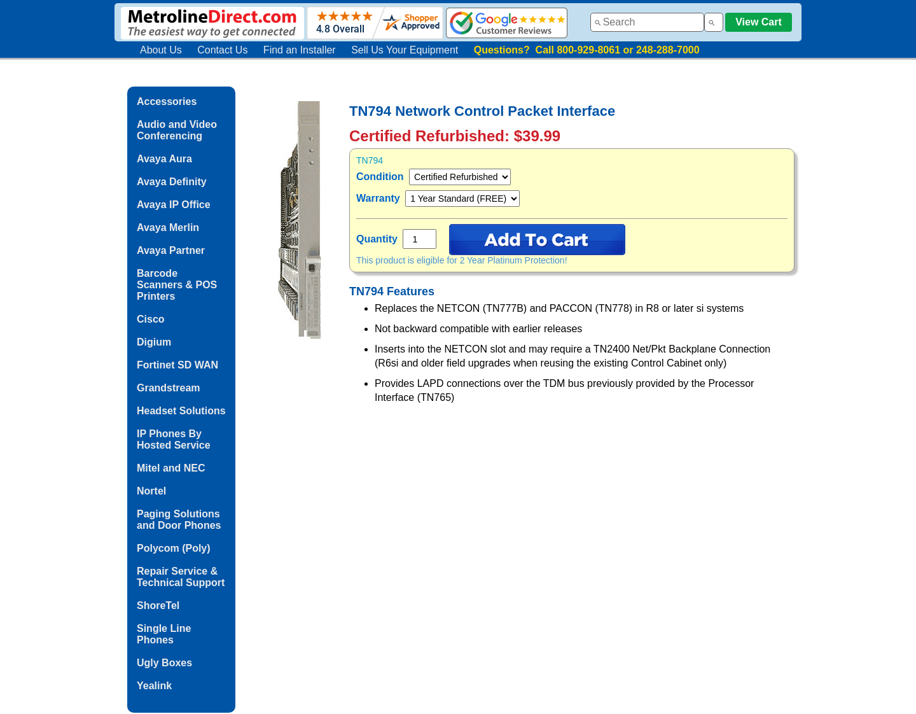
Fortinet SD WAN (177, 365)
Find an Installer (299, 50)
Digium (154, 342)
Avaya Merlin (168, 227)
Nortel (151, 491)
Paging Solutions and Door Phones (179, 519)
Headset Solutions (181, 410)
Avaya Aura (164, 158)
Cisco (151, 319)
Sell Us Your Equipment (404, 50)
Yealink (154, 685)
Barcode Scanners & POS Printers (177, 285)
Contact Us (222, 50)
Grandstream (168, 387)
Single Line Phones (164, 634)
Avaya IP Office (174, 204)
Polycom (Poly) (174, 548)
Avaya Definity (172, 181)
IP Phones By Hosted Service (174, 439)
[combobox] (647, 22)
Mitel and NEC (171, 468)
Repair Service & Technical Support (181, 577)
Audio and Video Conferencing (177, 130)
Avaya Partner (171, 250)
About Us (161, 50)
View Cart (758, 22)
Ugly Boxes (164, 662)
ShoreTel (158, 605)
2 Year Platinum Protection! (513, 260)
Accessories (167, 101)
